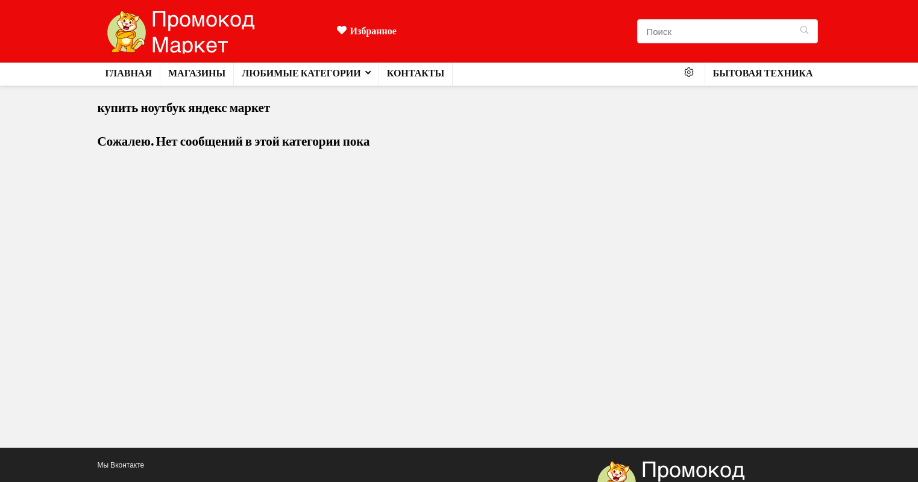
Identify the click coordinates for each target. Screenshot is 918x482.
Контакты (416, 73)
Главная (128, 73)
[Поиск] (804, 31)
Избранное (367, 31)
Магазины (196, 73)
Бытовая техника (763, 73)
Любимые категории (301, 73)
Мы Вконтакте (121, 465)
